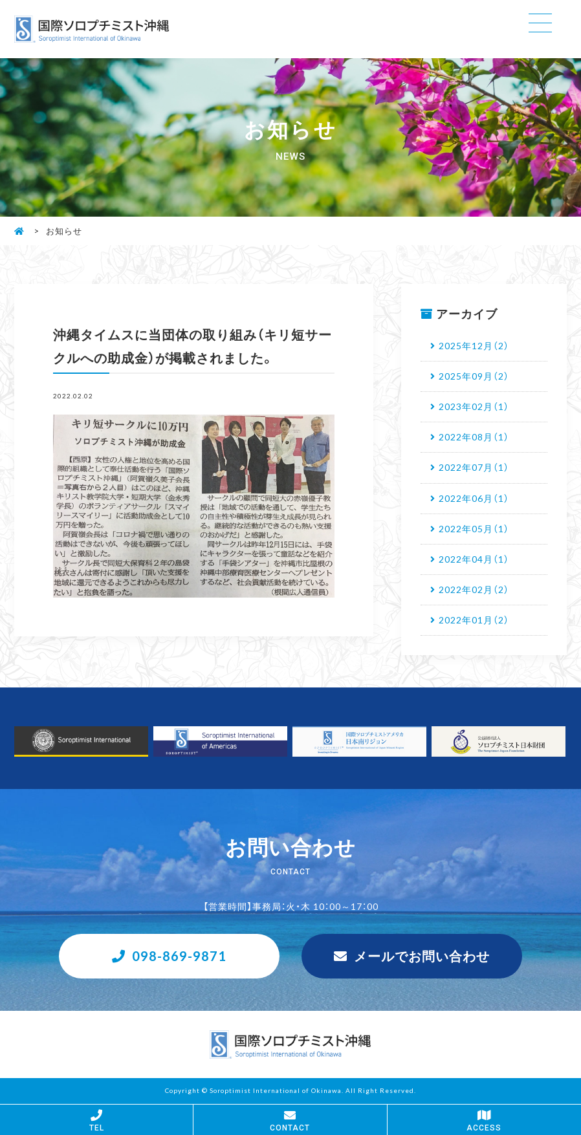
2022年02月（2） (474, 589)
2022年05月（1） (474, 528)
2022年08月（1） (474, 436)
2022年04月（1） (474, 558)
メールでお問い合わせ (422, 955)
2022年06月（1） (474, 498)
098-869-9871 (179, 955)
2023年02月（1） (474, 406)
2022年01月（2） (474, 619)
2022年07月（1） (474, 466)
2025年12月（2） (474, 345)
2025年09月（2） (474, 375)
